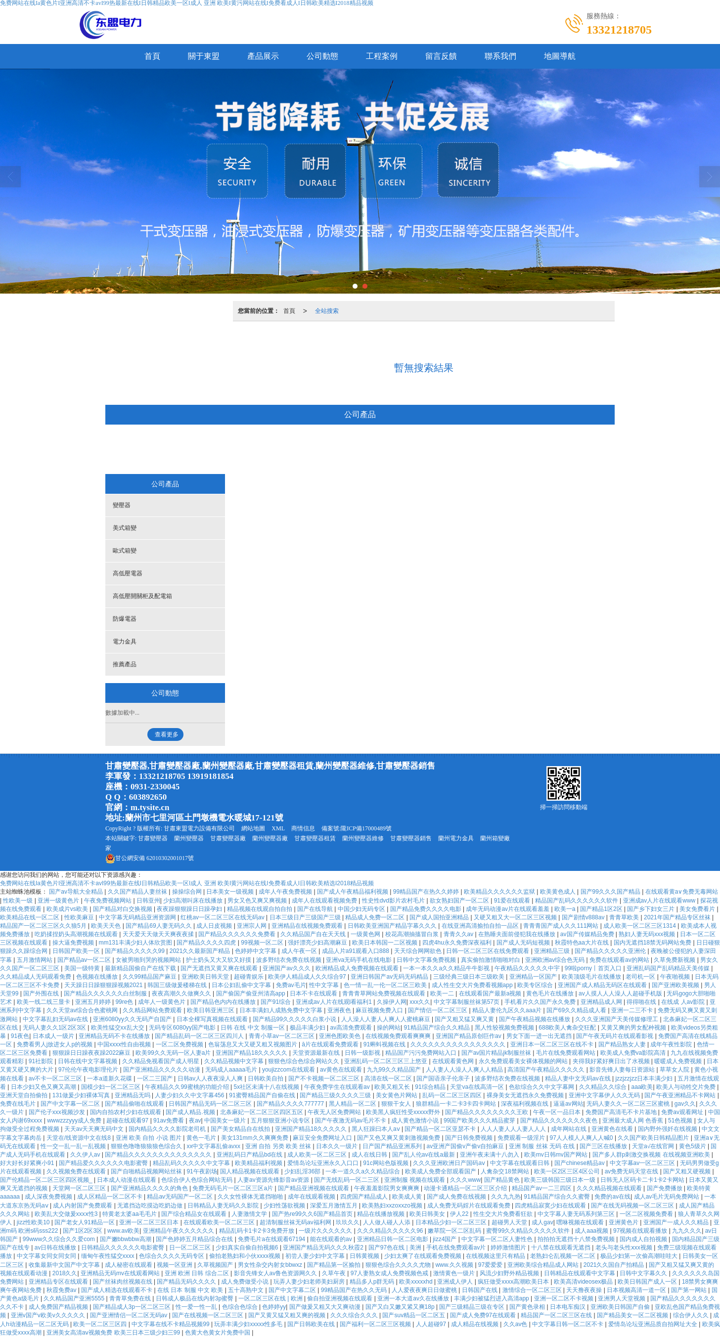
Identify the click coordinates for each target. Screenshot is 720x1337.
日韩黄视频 (365, 1255)
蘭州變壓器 (189, 838)
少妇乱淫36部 (303, 1171)
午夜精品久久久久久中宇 (528, 968)
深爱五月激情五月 (334, 1205)
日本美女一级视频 (230, 891)
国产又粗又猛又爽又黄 (465, 1019)
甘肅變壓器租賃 (315, 838)
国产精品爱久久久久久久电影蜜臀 (104, 1163)
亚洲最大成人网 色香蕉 (633, 1120)
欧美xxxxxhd (416, 1281)
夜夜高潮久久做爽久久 (182, 993)
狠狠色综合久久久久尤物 (398, 1264)
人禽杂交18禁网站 (506, 1171)
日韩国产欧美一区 (76, 951)
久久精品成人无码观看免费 (36, 976)
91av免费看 (169, 1120)
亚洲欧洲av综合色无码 (555, 959)
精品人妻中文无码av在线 (578, 1078)
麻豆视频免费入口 (380, 1010)
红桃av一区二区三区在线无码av (223, 917)
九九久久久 (687, 1230)
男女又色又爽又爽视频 (257, 900)
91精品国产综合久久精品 (437, 1027)
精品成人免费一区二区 (375, 917)
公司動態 (322, 56)
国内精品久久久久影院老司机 (168, 1128)
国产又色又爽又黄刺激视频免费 (399, 1137)
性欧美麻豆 (79, 917)
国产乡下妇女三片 (651, 909)
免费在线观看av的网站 (620, 959)
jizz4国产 (445, 1239)
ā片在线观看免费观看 (331, 1044)
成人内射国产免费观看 (83, 1205)
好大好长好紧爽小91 (28, 1163)
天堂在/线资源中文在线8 (79, 1137)
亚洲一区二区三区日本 (149, 1222)
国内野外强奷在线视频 (668, 1128)
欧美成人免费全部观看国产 (441, 1171)
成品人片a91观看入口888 (356, 951)
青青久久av (459, 934)
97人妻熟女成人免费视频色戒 (390, 1273)
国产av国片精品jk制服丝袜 (497, 1052)
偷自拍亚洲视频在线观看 (340, 1298)
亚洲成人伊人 (455, 1281)
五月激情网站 (35, 959)
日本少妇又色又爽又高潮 (44, 1086)
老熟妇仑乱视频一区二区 (563, 1255)
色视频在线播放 (97, 976)
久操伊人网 (391, 1001)
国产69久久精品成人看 (577, 1010)
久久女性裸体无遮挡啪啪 (251, 1196)
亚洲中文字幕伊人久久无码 (605, 1095)
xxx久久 (419, 1001)
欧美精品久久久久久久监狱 (500, 891)
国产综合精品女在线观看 (194, 1213)
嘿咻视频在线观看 (580, 1222)
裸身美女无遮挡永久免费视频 (526, 1095)
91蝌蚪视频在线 (385, 1044)
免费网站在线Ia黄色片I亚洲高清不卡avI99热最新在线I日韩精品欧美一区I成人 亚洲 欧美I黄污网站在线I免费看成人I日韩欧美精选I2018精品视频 (187, 883)
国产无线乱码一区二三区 (347, 1179)
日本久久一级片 (337, 1146)
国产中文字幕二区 (293, 1290)
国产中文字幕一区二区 (71, 1103)
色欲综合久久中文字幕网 (542, 1086)
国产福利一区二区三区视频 (376, 1324)
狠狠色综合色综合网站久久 (304, 1061)
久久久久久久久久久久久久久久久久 (458, 1044)
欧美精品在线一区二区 (30, 917)
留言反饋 (441, 56)
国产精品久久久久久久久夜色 (559, 1120)
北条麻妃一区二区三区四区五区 (262, 1112)
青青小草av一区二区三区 (282, 1036)
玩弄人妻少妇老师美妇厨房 (309, 1281)
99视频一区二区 (263, 942)
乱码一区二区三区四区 (452, 1095)
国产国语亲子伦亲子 (443, 1078)
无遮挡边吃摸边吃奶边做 (150, 1205)
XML (278, 828)
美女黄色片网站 (397, 1095)
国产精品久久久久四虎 (207, 942)
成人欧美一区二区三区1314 (640, 925)
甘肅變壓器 (153, 838)
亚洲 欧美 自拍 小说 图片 (149, 1137)
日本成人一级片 (54, 1036)
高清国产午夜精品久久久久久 (546, 1069)
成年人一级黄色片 (162, 1001)
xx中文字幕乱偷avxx (214, 1146)
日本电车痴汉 (568, 1306)
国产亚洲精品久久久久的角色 (150, 1188)
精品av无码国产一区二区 (180, 1196)
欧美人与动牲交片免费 (686, 1086)
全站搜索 (327, 310)
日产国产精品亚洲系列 (392, 1146)
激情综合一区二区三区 (532, 1290)
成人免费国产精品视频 (59, 1306)
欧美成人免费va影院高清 (634, 1052)
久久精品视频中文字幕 (234, 1061)
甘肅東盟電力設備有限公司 (199, 828)
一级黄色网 (366, 934)
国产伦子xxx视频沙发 (58, 1112)
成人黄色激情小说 (415, 1120)
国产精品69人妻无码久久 (159, 925)
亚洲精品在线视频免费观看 (307, 925)
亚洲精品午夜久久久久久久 (179, 1230)
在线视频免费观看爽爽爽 (398, 1036)
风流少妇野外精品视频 (510, 1273)
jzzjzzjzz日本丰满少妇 (644, 1078)
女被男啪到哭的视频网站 (149, 959)
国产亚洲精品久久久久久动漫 (162, 1069)
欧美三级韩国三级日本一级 (560, 1179)
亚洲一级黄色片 (59, 900)
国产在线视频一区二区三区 (208, 1315)
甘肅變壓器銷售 (411, 838)
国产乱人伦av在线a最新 (424, 1154)
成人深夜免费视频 (49, 1196)
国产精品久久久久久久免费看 (237, 934)
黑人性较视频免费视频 (505, 1027)
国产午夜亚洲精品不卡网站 (680, 1095)
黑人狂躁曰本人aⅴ (377, 1128)
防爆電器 (450, 450)
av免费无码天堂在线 (632, 1171)
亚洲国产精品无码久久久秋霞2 (324, 1247)
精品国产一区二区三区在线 (557, 1315)
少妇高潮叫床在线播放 (193, 900)
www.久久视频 (455, 1264)
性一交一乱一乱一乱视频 (74, 1146)
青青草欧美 (624, 917)
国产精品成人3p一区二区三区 (133, 1306)
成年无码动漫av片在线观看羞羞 (508, 909)
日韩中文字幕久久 (644, 1273)
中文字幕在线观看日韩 (520, 1163)
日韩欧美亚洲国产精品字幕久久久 (393, 925)
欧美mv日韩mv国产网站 (556, 1154)
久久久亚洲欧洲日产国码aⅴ (450, 1163)
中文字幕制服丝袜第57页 (467, 1001)
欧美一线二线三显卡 (44, 1001)
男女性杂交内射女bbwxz (271, 1264)
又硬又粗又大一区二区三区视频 (516, 917)
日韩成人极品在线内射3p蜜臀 (195, 1298)
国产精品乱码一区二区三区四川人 (200, 1036)
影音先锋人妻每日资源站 (622, 1069)
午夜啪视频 (675, 976)
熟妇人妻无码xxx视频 (647, 934)
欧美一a (565, 909)
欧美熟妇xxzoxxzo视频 (393, 1205)
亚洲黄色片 (624, 1222)
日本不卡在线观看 (314, 993)
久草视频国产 (215, 1264)
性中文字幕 (324, 985)
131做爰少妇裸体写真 (81, 1095)
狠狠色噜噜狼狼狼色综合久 (147, 1146)
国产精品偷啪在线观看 (135, 1103)
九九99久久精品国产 (395, 1069)
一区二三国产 (155, 1078)
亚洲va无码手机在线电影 (359, 959)
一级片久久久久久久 (326, 1230)
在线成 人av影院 (683, 1001)
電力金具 (500, 450)
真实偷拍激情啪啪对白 (491, 959)
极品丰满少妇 (308, 1027)
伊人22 (460, 1213)
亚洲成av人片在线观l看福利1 (334, 1001)
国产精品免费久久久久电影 (426, 909)
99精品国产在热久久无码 (355, 1290)
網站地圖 (253, 828)
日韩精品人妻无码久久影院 (223, 1205)
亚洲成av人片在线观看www (660, 900)
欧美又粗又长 (392, 1086)
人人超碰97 (432, 1324)
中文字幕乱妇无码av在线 (56, 1019)
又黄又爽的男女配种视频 (634, 1027)
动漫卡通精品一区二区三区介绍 (466, 1188)
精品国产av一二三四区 (542, 1188)
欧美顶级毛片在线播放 (592, 976)
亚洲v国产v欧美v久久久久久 (49, 1315)
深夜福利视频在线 (525, 1103)
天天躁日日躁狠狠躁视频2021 (104, 985)
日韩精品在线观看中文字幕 (580, 1273)
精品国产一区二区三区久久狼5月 (44, 925)
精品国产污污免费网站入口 (421, 1052)
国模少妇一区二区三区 (111, 1086)
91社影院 (42, 1061)
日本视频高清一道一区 (637, 1290)
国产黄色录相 (527, 1306)
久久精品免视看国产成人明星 (161, 1061)
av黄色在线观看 (341, 1069)
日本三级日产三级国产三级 (306, 917)
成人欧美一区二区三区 (317, 1154)
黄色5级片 (693, 1146)
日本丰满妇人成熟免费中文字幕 (281, 1010)
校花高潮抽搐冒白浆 (412, 934)
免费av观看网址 (683, 1112)
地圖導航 (560, 56)
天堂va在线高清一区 (477, 1086)
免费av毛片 (291, 985)
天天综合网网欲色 (418, 951)
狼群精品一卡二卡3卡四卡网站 (457, 1103)
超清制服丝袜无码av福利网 (296, 1222)
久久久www (465, 1179)
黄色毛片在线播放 (550, 993)
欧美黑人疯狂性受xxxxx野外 (404, 1112)
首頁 (152, 56)
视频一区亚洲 (175, 1264)
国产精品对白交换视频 (123, 909)
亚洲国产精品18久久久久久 (252, 1052)
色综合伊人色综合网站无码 (197, 1179)
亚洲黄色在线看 (612, 1128)
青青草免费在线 (130, 1298)
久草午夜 (334, 1273)
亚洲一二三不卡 (632, 1010)
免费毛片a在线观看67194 (272, 1239)
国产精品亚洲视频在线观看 (314, 1188)
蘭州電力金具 (456, 838)
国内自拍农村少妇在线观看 (126, 1112)
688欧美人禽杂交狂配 (568, 1027)
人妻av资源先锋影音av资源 (274, 1179)
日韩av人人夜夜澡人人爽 (211, 1078)
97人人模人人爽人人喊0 (582, 1137)
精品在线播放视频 (381, 1213)
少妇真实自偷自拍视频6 (248, 1247)
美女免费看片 (698, 909)
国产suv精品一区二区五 (414, 1315)
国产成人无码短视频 (523, 942)
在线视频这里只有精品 (496, 1255)
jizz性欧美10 (34, 1222)
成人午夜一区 (299, 951)
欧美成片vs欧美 (68, 909)
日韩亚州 (148, 900)
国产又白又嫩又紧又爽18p (400, 1306)
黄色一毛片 (202, 1137)
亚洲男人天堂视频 (622, 1298)
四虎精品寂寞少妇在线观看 (551, 1205)
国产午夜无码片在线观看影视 (615, 1036)
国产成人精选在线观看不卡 (117, 1290)
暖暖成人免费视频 (678, 1061)
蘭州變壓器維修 (363, 838)
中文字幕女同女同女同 (47, 1255)
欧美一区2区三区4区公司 (568, 1171)
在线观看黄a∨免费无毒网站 (682, 891)
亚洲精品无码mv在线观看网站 (121, 1273)
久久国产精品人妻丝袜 (138, 891)
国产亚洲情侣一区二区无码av (129, 1315)
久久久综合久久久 (354, 1315)
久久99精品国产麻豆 (151, 976)
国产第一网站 (689, 1290)
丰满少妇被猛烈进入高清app (492, 1298)
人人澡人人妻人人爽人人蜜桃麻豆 (386, 1019)
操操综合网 (187, 891)
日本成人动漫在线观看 (127, 1179)
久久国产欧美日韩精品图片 (654, 1137)
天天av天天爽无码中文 (95, 1128)
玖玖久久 (348, 1222)
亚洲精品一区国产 (533, 976)
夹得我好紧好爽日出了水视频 (612, 1061)
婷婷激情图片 (509, 1247)
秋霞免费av (62, 1290)
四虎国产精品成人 (364, 1196)
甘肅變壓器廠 (228, 838)
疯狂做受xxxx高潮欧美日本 (514, 1281)
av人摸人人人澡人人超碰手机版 (621, 993)
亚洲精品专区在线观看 (59, 1281)
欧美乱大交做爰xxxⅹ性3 (67, 1213)
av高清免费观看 (351, 1027)
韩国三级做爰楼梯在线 (177, 985)
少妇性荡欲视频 (285, 1205)
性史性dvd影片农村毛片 (394, 900)
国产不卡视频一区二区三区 (324, 1078)
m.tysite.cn (150, 807)
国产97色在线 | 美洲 (395, 1247)
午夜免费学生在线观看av (337, 1086)
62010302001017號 (149, 858)
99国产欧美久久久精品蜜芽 (480, 1120)
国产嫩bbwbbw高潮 (126, 1239)
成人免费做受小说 (245, 1281)
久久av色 (516, 1324)
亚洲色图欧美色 (340, 1036)
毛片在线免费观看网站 (566, 1052)
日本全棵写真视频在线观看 (213, 1019)
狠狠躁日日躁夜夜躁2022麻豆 (92, 1052)
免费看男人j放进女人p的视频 (55, 1044)
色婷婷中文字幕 (256, 951)
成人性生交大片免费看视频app (473, 985)
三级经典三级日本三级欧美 (469, 976)
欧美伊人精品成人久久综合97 (308, 976)
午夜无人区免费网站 (335, 1112)
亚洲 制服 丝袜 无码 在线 (543, 1146)
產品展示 (263, 56)
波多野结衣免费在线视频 (289, 959)
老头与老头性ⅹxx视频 (624, 1247)
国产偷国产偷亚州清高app (251, 993)
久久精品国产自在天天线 (313, 934)
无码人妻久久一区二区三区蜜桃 (628, 1103)
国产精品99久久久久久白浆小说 (295, 1019)
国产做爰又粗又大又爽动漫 (325, 1306)
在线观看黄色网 (453, 1061)
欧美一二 (442, 993)
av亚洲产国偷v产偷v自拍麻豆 (466, 1146)
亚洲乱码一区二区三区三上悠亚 (386, 1061)
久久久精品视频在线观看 (610, 1188)
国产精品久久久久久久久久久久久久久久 (159, 1154)
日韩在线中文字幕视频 (88, 1061)
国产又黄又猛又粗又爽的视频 (287, 1315)
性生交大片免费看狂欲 (503, 1213)
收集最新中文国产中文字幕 (65, 1264)
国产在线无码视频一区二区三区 (633, 1205)
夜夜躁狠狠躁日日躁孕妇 (190, 909)
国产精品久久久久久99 (136, 951)
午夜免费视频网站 (108, 900)
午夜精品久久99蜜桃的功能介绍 (187, 1086)
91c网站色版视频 (386, 1163)
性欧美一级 (18, 900)
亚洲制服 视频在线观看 (415, 1179)
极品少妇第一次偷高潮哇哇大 (639, 1255)
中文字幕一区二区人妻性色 (497, 1239)
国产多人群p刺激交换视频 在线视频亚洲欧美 (652, 1154)
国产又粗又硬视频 (687, 1171)
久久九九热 (506, 1196)
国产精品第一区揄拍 (334, 1264)
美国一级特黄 (82, 968)
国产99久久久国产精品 (611, 891)
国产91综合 (277, 1001)
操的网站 (389, 1027)
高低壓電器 (312, 450)
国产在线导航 (315, 909)
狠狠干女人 (396, 1103)
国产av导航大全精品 (76, 891)
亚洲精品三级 (552, 951)
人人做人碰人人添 (387, 1222)
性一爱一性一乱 (197, 1306)
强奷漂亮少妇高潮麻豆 (318, 942)
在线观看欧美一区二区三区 (219, 1222)
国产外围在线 (41, 993)
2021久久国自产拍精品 (615, 1264)
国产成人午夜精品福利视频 (353, 891)
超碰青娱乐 (249, 976)
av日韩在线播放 (56, 1247)
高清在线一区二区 (388, 1078)
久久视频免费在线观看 (76, 1171)
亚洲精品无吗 (133, 1095)
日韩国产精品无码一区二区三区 (211, 1103)
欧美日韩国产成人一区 (648, 1281)
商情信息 (303, 828)
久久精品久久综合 (603, 1086)
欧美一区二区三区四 (100, 1324)
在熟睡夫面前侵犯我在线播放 (517, 934)
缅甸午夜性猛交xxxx (108, 1255)
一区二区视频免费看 (647, 1213)
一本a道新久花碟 (110, 1078)
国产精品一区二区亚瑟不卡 (441, 1128)
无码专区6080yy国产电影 (183, 1027)
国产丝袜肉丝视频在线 (123, 1281)
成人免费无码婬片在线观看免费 (469, 1205)
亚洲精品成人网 (602, 1001)
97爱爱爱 (491, 1264)
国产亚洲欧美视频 (676, 985)
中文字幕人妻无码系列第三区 (577, 1213)
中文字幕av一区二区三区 (643, 1163)
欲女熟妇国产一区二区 (460, 900)
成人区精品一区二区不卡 (110, 1196)
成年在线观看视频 (312, 1196)
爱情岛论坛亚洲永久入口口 (323, 1163)
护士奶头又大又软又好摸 (219, 959)
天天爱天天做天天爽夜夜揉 (159, 934)
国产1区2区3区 (83, 1230)
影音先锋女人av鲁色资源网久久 (276, 1273)
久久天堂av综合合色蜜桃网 (83, 1010)
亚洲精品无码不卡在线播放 (115, 1036)
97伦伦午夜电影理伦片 (89, 1069)
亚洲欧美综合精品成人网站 (543, 1264)
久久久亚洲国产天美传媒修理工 (617, 1019)
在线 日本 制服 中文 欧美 (191, 1290)
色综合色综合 (240, 1306)
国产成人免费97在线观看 (484, 1315)
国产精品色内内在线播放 (223, 1001)
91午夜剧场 (201, 1171)
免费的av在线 (612, 1196)
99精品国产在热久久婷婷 (427, 891)
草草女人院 (675, 1069)
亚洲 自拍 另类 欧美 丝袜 (279, 1146)
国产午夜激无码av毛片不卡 (351, 1120)
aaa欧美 (642, 1086)
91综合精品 (431, 1086)
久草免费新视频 (675, 959)
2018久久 (65, 1273)
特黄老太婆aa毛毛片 (130, 1213)
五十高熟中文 (246, 1290)
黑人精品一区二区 (353, 1103)
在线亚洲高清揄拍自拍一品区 (481, 925)
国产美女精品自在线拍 (241, 1128)
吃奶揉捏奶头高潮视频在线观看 (77, 934)
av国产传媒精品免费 (588, 934)
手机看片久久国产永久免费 (540, 1001)
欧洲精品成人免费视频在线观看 (357, 968)
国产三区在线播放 (604, 1146)
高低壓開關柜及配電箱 (382, 450)
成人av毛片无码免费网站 (667, 1196)
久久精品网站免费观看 (153, 1010)
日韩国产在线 (480, 1290)
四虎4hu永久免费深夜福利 (457, 942)
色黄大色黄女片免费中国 (218, 1332)
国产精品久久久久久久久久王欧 (487, 1112)
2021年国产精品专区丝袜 (678, 917)
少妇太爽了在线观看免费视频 (423, 1255)
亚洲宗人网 (252, 925)
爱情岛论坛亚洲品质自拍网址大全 (653, 1324)
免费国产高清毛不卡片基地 (621, 1112)
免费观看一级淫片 (521, 1137)
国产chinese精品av (580, 1163)
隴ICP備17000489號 (366, 828)
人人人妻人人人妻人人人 (514, 1128)
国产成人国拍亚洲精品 (439, 917)
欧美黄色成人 (558, 891)
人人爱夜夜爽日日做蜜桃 (425, 1290)
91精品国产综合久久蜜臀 (557, 1196)
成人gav (542, 1222)
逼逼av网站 (568, 1103)
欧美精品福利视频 (259, 1163)
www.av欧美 (123, 1230)
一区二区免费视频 (180, 1044)
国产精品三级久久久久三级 (336, 1095)
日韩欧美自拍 (266, 1078)
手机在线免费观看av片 (457, 1247)
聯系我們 (500, 56)
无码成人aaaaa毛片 (232, 1069)
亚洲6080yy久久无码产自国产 (133, 1019)
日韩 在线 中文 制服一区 (253, 1027)
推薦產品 (550, 450)
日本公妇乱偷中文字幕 (242, 985)
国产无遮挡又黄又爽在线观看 (219, 968)
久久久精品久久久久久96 (391, 1230)
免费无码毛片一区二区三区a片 (233, 1188)
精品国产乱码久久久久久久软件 (577, 900)
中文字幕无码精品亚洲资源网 (138, 917)
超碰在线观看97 (128, 1120)
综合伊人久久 (691, 1315)
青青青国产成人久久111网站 (561, 925)
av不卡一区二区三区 (56, 1078)
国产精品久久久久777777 (291, 1103)
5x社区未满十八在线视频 (267, 1086)
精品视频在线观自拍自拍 (260, 909)
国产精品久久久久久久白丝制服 (106, 993)
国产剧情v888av (584, 917)
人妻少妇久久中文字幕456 (190, 1095)
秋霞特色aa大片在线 (583, 942)
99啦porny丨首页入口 (594, 968)
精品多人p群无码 (373, 1281)
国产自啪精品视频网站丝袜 (147, 1171)
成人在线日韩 (370, 1154)
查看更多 (167, 734)
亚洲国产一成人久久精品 (676, 1222)
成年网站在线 (569, 1128)
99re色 (125, 1001)
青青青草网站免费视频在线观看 (384, 993)
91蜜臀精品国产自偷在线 (263, 1095)
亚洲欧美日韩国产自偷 (620, 1306)
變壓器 (162, 450)
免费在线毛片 (18, 1103)
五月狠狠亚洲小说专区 (281, 1120)
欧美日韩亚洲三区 (211, 1010)
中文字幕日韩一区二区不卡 (568, 1324)
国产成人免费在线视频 (457, 1196)
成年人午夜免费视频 (286, 891)
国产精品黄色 (502, 1179)
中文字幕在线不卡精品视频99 (171, 1324)
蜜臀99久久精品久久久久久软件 (529, 1230)
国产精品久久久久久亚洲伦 (611, 951)
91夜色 (20, 1036)
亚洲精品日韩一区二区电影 (393, 1239)
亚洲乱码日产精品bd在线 (250, 1154)
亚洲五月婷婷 (93, 1001)
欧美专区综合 (535, 985)
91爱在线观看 (513, 900)
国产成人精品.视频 (191, 1112)
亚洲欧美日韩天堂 (205, 976)
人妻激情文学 (250, 1213)
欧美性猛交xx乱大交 (118, 1027)
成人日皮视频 (214, 925)
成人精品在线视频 (475, 1324)
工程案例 (382, 56)
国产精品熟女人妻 (622, 1044)
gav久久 (685, 1103)
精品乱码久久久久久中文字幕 (192, 1163)
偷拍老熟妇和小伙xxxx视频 (245, 1255)
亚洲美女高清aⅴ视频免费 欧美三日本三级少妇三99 (114, 1332)
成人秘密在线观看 (129, 1264)
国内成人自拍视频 (644, 1239)
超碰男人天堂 (510, 1222)
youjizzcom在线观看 (289, 1069)
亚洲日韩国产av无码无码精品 (390, 976)
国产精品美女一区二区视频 (633, 1315)
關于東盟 (204, 56)
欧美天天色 (106, 925)
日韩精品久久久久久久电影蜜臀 (123, 1247)
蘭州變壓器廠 (270, 838)
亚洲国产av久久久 (287, 968)
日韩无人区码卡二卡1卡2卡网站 (643, 1179)
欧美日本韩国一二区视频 (385, 942)
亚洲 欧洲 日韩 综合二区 (197, 1273)
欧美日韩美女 (428, 1213)
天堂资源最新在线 (316, 1052)
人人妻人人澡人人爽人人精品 (465, 1069)
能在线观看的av (332, 1239)
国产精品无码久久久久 (187, 1281)
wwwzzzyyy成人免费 (75, 1120)
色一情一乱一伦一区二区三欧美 (386, 985)
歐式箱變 (259, 450)
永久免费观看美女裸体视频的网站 (524, 1061)
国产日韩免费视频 (469, 1137)
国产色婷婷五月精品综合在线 (195, 1239)
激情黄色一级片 (454, 1273)
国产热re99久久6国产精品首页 (313, 1213)
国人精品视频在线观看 (250, 1171)
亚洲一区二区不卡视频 (564, 1298)
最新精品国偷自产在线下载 (141, 968)
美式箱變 (209, 450)
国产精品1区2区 (602, 909)
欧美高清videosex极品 (584, 1281)
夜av (195, 1120)
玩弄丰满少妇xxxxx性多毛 (249, 1324)
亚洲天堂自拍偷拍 (24, 1095)
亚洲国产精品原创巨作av (469, 1036)
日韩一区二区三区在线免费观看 (488, 951)
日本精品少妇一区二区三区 (451, 1222)
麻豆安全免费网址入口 (323, 1137)
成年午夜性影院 (671, 1044)
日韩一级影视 (363, 1052)
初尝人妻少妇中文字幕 (315, 1255)
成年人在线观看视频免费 (325, 900)
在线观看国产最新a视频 (491, 993)
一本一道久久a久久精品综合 (363, 1171)
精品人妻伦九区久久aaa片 (507, 1010)
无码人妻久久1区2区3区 (55, 1027)
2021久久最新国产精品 (201, 951)
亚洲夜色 (340, 1010)
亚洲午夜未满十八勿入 (490, 1154)
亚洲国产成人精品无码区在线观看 (603, 985)
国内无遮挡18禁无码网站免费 (653, 942)
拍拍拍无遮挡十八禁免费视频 (577, 1239)
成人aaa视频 (592, 1230)
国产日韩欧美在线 (311, 1324)
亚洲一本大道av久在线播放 (413, 1298)
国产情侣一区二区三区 (438, 1010)
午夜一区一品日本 (557, 1112)
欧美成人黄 (407, 1196)
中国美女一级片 (225, 1120)
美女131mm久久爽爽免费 (255, 1137)
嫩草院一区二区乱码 (455, 1230)
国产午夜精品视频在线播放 (535, 1019)
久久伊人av (86, 1154)
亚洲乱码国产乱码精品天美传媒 (669, 968)
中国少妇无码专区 (362, 909)
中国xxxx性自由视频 (124, 1044)
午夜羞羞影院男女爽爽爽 (387, 1188)
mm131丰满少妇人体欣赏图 (136, 942)
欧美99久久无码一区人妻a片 (173, 1052)
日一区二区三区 (190, 1247)
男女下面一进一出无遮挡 (539, 1036)
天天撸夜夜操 (584, 1290)
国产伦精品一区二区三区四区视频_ (47, 1179)
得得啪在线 (642, 1001)
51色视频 (681, 1120)
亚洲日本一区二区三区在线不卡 (552, 1044)
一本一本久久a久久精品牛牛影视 (447, 968)
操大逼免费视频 (73, 942)
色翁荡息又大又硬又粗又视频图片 (253, 1044)
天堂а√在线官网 (654, 1146)
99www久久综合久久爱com (59, 1239)
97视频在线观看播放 (641, 1230)
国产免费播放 (665, 1188)
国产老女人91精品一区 (85, 1222)
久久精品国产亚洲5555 (75, 1298)
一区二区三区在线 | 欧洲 (271, 1298)
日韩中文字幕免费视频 (427, 959)
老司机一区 (641, 976)
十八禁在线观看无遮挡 (561, 1247)
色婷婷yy (274, 1306)
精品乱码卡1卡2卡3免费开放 (257, 1230)
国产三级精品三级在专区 (472, 1306)
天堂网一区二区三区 (79, 1188)
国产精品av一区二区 (85, 959)
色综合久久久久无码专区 (172, 1255)
